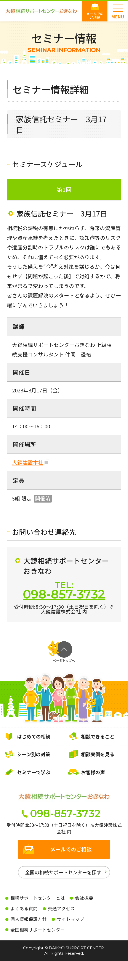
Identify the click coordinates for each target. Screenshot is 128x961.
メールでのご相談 (95, 15)
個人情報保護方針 (28, 919)
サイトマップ (70, 919)
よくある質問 (24, 908)
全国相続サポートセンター (37, 929)
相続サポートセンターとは (37, 897)
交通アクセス (61, 908)
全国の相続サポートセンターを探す (63, 872)
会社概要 (84, 897)
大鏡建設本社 (27, 462)
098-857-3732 (64, 594)
